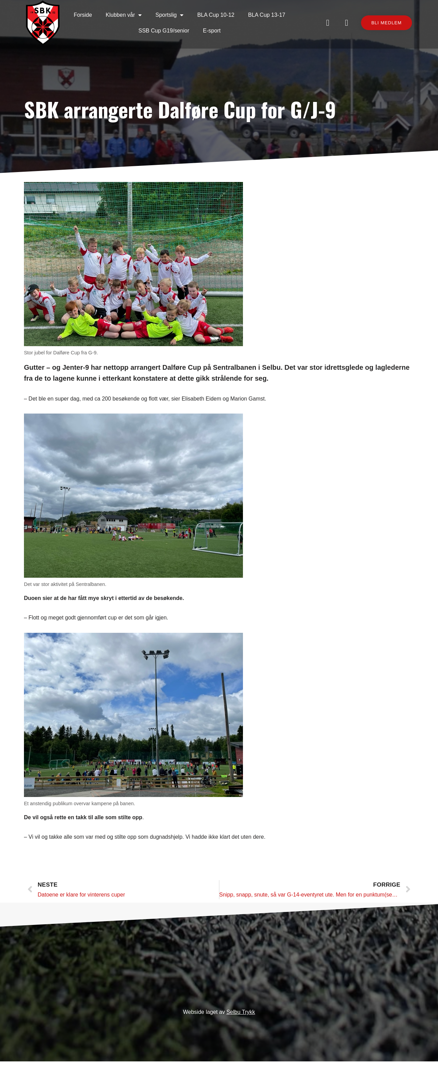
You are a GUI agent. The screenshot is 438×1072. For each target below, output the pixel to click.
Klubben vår (125, 13)
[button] (382, 25)
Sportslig (171, 13)
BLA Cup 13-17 (268, 13)
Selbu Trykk (241, 1023)
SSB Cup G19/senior (165, 29)
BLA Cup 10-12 (217, 13)
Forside (85, 13)
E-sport (213, 29)
